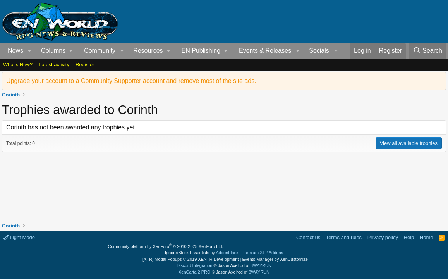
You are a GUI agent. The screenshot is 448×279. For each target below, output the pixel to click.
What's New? (18, 64)
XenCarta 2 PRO (195, 272)
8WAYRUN (261, 265)
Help (409, 237)
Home (426, 237)
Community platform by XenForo (165, 246)
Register (85, 64)
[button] (29, 51)
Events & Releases (265, 50)
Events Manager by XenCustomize (274, 259)
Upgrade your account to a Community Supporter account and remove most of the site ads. (131, 81)
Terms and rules (344, 237)
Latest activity (54, 64)
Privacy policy (382, 237)
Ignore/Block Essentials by (224, 252)
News (15, 50)
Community (99, 50)
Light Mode (19, 237)
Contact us (308, 237)
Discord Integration (194, 265)
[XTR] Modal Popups (190, 259)
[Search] (427, 51)
